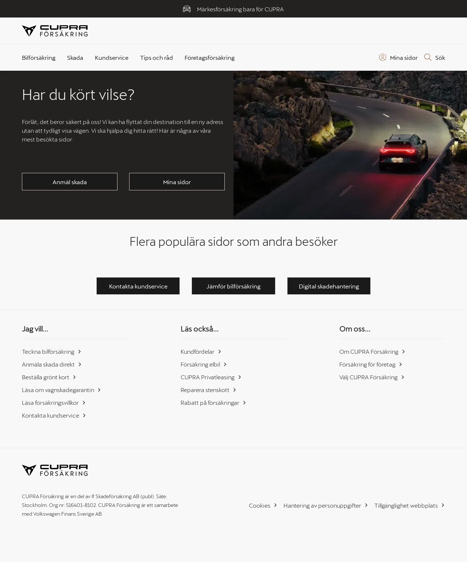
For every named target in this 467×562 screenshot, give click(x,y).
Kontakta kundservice (54, 415)
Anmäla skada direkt (52, 364)
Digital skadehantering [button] (329, 286)
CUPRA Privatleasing (211, 376)
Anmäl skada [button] (70, 181)
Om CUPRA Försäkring (372, 351)
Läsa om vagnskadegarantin (61, 389)
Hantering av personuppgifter (325, 505)
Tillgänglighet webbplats (409, 505)
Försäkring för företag (371, 364)
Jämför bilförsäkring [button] (233, 286)
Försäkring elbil (204, 364)
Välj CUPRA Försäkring (372, 376)
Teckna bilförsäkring (52, 351)
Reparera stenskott (209, 389)
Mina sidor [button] (177, 181)
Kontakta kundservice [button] (138, 286)
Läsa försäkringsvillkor (54, 402)
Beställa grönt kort (49, 376)
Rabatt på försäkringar (214, 402)
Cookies (263, 505)
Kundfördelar (201, 351)
